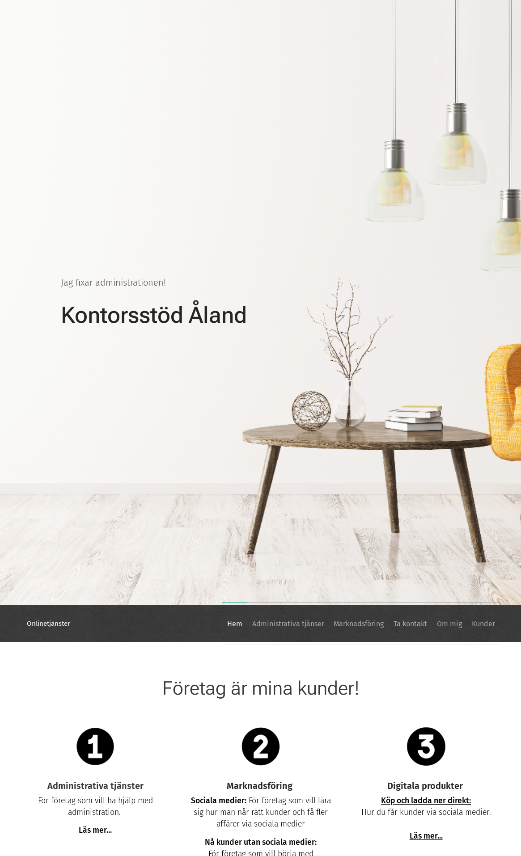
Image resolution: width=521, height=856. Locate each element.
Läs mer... (425, 836)
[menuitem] (200, 623)
